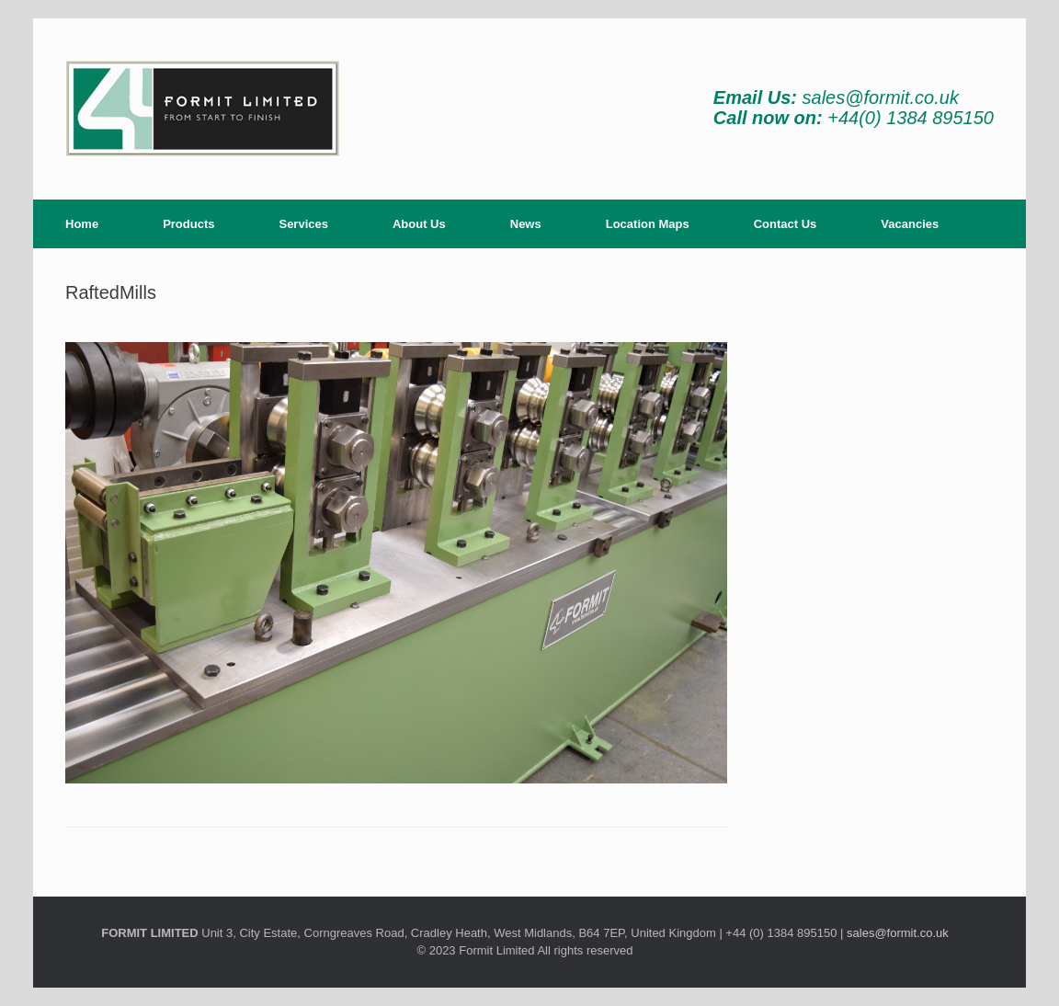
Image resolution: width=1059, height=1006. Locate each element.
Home (81, 224)
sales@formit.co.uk (881, 97)
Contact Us (785, 224)
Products (188, 224)
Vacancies (910, 224)
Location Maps (647, 224)
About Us (419, 224)
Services (303, 224)
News (525, 224)
